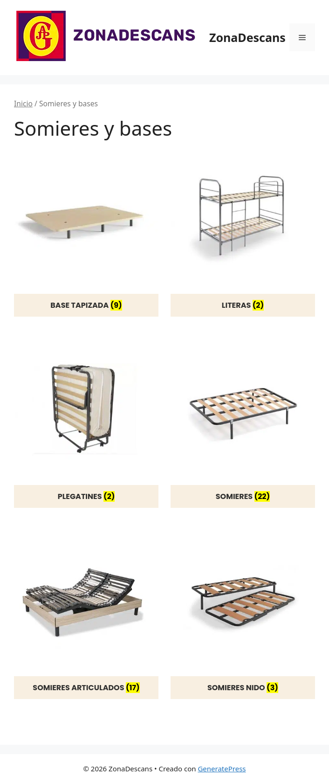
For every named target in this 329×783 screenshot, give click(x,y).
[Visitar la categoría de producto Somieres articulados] (86, 615)
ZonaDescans (247, 37)
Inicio (23, 103)
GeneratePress (222, 768)
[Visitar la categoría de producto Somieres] (243, 424)
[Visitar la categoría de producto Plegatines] (86, 424)
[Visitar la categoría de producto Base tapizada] (86, 233)
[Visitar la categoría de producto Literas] (243, 233)
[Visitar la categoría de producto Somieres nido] (243, 615)
